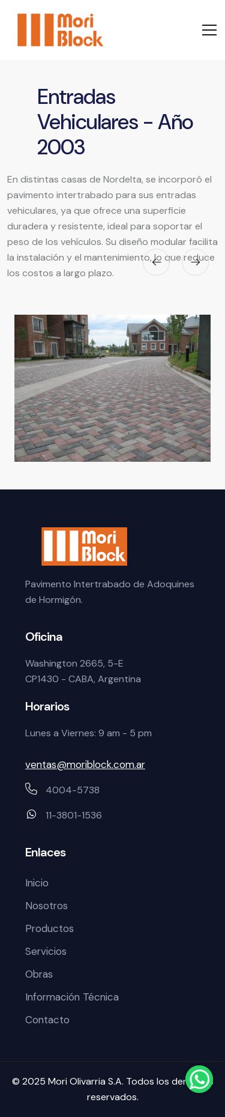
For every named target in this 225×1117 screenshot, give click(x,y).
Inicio (37, 882)
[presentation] (156, 262)
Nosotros (46, 905)
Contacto (47, 1019)
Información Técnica (72, 996)
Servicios (46, 951)
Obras (39, 974)
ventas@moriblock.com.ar (85, 764)
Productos (49, 928)
